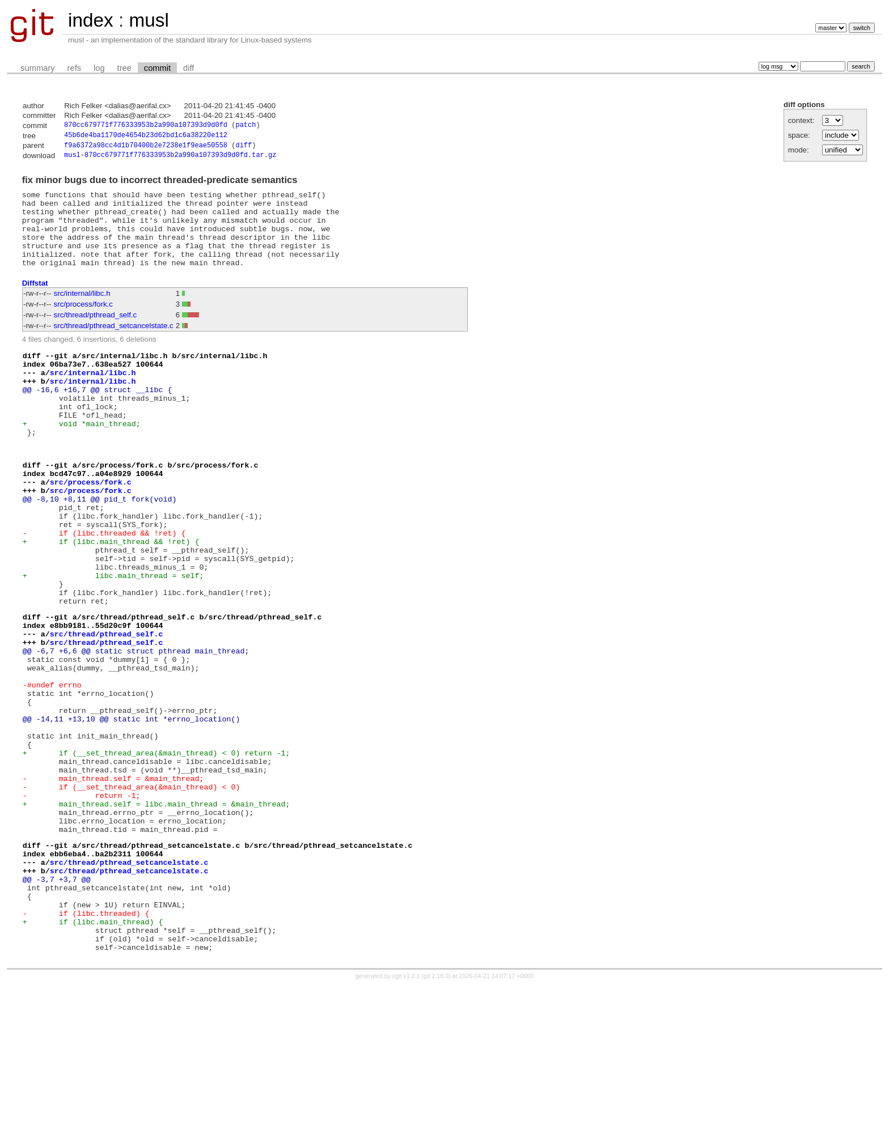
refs (74, 68)
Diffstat (35, 302)
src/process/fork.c (83, 323)
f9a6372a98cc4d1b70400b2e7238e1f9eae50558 (145, 148)
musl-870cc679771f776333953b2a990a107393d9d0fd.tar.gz (170, 159)
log (99, 68)
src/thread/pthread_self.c (95, 334)
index (90, 20)
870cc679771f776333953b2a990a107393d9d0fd (145, 126)
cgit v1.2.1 (406, 1110)
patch (245, 126)
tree (124, 68)
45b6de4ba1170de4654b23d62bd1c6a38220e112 (145, 137)
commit (157, 68)
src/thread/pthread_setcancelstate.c (113, 345)
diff (188, 68)
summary (37, 68)
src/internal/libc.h (82, 312)
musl (148, 20)
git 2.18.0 (436, 1110)
